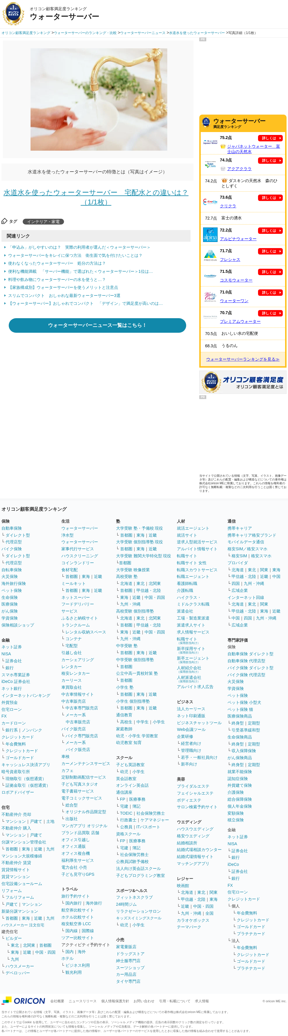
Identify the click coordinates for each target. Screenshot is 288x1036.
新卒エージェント (193, 660)
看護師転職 (187, 583)
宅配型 (71, 645)
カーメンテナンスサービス (85, 763)
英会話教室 (126, 778)
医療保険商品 (239, 716)
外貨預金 (9, 702)
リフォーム (11, 890)
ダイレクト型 (18, 535)
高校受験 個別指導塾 (135, 611)
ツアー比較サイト (77, 937)
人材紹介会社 (189, 669)
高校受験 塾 (127, 576)
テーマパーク (189, 927)
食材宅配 (69, 569)
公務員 (126, 827)
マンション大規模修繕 (21, 856)
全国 (209, 913)
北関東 (29, 945)
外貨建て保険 (239, 785)
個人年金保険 (239, 806)
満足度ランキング (250, 123)
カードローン (13, 723)
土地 (50, 821)
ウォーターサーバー (79, 528)
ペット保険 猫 (240, 709)
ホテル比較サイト (77, 917)
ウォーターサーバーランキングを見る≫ (243, 359)
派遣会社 (185, 611)
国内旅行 (73, 903)
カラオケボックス (193, 920)
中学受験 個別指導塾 (135, 659)
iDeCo (233, 864)
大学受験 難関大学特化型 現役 (143, 555)
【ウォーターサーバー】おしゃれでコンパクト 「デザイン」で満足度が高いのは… (85, 303)
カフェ (67, 770)
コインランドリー (77, 562)
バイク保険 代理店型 (246, 674)
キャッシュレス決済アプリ (25, 764)
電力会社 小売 (74, 867)
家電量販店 (126, 946)
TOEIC (126, 813)
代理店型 (14, 542)
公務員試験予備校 (132, 861)
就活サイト (187, 535)
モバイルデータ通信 (245, 542)
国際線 (88, 930)
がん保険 (9, 611)
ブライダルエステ (193, 786)
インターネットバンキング (25, 695)
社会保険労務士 (150, 813)
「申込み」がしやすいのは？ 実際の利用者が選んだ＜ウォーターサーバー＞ (79, 247)
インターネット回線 (245, 597)
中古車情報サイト (77, 694)
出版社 (71, 818)
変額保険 (235, 813)
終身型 (238, 723)
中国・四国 (45, 952)
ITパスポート (148, 827)
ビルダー (14, 938)
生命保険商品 (239, 737)
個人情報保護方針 (115, 1001)
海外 (82, 951)
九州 (50, 849)
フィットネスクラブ (134, 897)
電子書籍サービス (77, 791)
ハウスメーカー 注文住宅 (22, 925)
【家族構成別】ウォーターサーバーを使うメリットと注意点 (63, 287)
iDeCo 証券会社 (15, 681)
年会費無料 (16, 744)
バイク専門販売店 (81, 736)
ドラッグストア (130, 953)
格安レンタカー (75, 673)
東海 (26, 849)
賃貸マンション (15, 876)
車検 (65, 756)
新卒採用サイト (191, 650)
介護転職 (185, 590)
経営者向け (191, 743)
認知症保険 (237, 778)
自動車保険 (11, 528)
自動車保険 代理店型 (246, 660)
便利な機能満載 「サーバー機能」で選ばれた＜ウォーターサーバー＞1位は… (80, 271)
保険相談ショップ (17, 625)
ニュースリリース (83, 1001)
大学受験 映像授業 (133, 569)
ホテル (67, 958)
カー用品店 (126, 974)
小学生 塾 (125, 687)
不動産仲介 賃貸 (16, 862)
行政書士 (128, 820)
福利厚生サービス (77, 860)
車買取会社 (71, 687)
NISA (6, 653)
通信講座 (124, 792)
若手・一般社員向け (199, 757)
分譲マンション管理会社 (23, 842)
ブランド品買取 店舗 (80, 832)
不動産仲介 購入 (16, 828)
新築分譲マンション (19, 911)
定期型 (254, 723)
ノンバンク (32, 730)
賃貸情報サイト (15, 869)
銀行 (10, 667)
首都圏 (12, 849)
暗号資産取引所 (15, 771)
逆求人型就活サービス (197, 542)
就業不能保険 (239, 771)
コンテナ (73, 638)
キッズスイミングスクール (138, 918)
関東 (213, 892)
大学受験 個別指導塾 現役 (139, 542)
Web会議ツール (191, 729)
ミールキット (73, 583)
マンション (16, 821)
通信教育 (124, 715)
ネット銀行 (11, 688)
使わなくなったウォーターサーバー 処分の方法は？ (57, 263)
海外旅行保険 (13, 583)
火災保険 (9, 576)
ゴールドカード (20, 757)
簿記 (136, 806)
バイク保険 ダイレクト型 (250, 667)
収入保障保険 (244, 750)
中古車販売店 (73, 701)
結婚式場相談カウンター (199, 849)
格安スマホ (261, 555)
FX (4, 716)
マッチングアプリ (193, 863)
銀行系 (12, 730)
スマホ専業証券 (15, 674)
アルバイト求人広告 (195, 686)
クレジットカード (17, 737)
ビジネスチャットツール (199, 722)
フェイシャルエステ (195, 793)
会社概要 (57, 1001)
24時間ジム (126, 904)
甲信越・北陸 (148, 590)
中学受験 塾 (127, 645)
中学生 (142, 722)
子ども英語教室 (130, 764)
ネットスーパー (75, 597)
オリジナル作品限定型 (85, 811)
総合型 (71, 805)
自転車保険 (11, 569)
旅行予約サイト (75, 896)
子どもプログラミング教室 (140, 875)
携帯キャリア (239, 528)
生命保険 (9, 597)
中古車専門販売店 (81, 708)
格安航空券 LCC (76, 923)
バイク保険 (11, 549)
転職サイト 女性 (192, 562)
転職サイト (187, 555)
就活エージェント (193, 528)
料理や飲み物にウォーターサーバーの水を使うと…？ (57, 279)
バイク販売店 (73, 729)
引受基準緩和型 (246, 730)
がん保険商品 (239, 757)
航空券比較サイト (77, 910)
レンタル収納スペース (85, 632)
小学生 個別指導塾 (133, 701)
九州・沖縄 (130, 604)
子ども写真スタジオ (79, 784)
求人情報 (202, 1001)
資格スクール (128, 834)
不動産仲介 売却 (16, 814)
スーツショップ (130, 967)
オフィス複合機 (75, 853)
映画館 (183, 885)
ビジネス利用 (77, 965)
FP (122, 799)
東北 (15, 945)
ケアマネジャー (155, 820)
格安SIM (239, 555)
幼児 (124, 771)
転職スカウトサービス (197, 569)
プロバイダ (237, 562)
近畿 (38, 849)
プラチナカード (251, 933)
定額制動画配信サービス (83, 777)
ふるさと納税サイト (79, 618)
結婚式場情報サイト (195, 856)
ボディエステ (189, 800)
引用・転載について (175, 1001)
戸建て (36, 821)
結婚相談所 (187, 843)
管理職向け (191, 750)
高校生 (126, 722)
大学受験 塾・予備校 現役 (139, 528)
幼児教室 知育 (129, 742)
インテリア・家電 (43, 221)
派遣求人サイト (191, 625)
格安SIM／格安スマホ (247, 549)
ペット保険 (11, 590)
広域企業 (240, 590)
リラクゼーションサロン (138, 911)
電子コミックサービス (81, 798)
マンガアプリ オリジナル (84, 825)
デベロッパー (18, 973)
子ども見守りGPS (78, 874)
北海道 (126, 583)
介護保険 (235, 792)
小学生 (159, 722)
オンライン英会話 (132, 785)
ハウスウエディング (195, 829)
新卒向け (189, 764)
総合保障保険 (239, 799)
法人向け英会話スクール (138, 868)
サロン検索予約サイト (197, 806)
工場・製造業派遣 (193, 618)
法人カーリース (191, 708)
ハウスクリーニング (79, 555)
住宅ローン (11, 709)
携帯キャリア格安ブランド (251, 535)
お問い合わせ (144, 1001)
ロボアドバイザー (17, 792)
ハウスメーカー (20, 966)
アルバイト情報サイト (197, 549)
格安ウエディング (193, 836)
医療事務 (137, 799)
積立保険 (235, 820)
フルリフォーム (20, 897)
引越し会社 (71, 652)
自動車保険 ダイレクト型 (250, 653)
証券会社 (14, 660)
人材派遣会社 (189, 679)
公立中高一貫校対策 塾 (137, 673)
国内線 (71, 930)
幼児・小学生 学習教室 (137, 736)
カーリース (71, 680)
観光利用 (73, 972)
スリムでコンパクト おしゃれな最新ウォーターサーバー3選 (64, 295)
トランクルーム (75, 625)
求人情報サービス (193, 632)
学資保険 (9, 618)
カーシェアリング (77, 659)
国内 (69, 951)
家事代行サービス (77, 549)
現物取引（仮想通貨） (26, 778)
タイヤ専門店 (128, 981)
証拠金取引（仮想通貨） (28, 785)
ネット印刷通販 (191, 715)
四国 (236, 583)
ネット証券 (11, 647)
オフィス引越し (75, 839)
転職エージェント (193, 576)
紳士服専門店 (128, 960)
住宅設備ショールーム (21, 883)
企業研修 (185, 736)
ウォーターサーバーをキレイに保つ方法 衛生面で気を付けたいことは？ (75, 255)
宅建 (124, 806)
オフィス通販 (73, 846)
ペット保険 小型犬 (244, 702)
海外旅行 (94, 903)
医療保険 (9, 604)
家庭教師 (124, 729)
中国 (276, 576)
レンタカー (71, 666)
